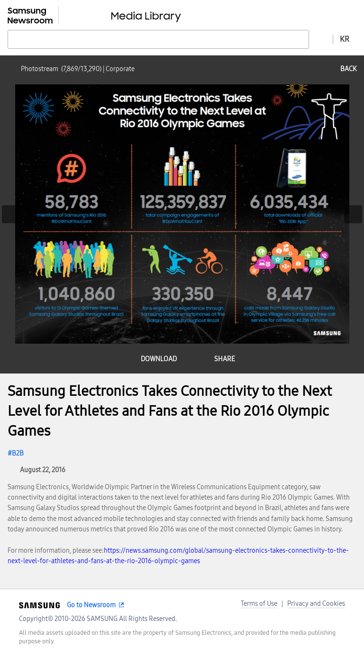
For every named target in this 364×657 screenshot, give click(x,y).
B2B (18, 453)
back (348, 69)
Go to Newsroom (91, 605)
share (224, 359)
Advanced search (321, 39)
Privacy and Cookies (316, 604)
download (159, 359)
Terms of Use (259, 604)
